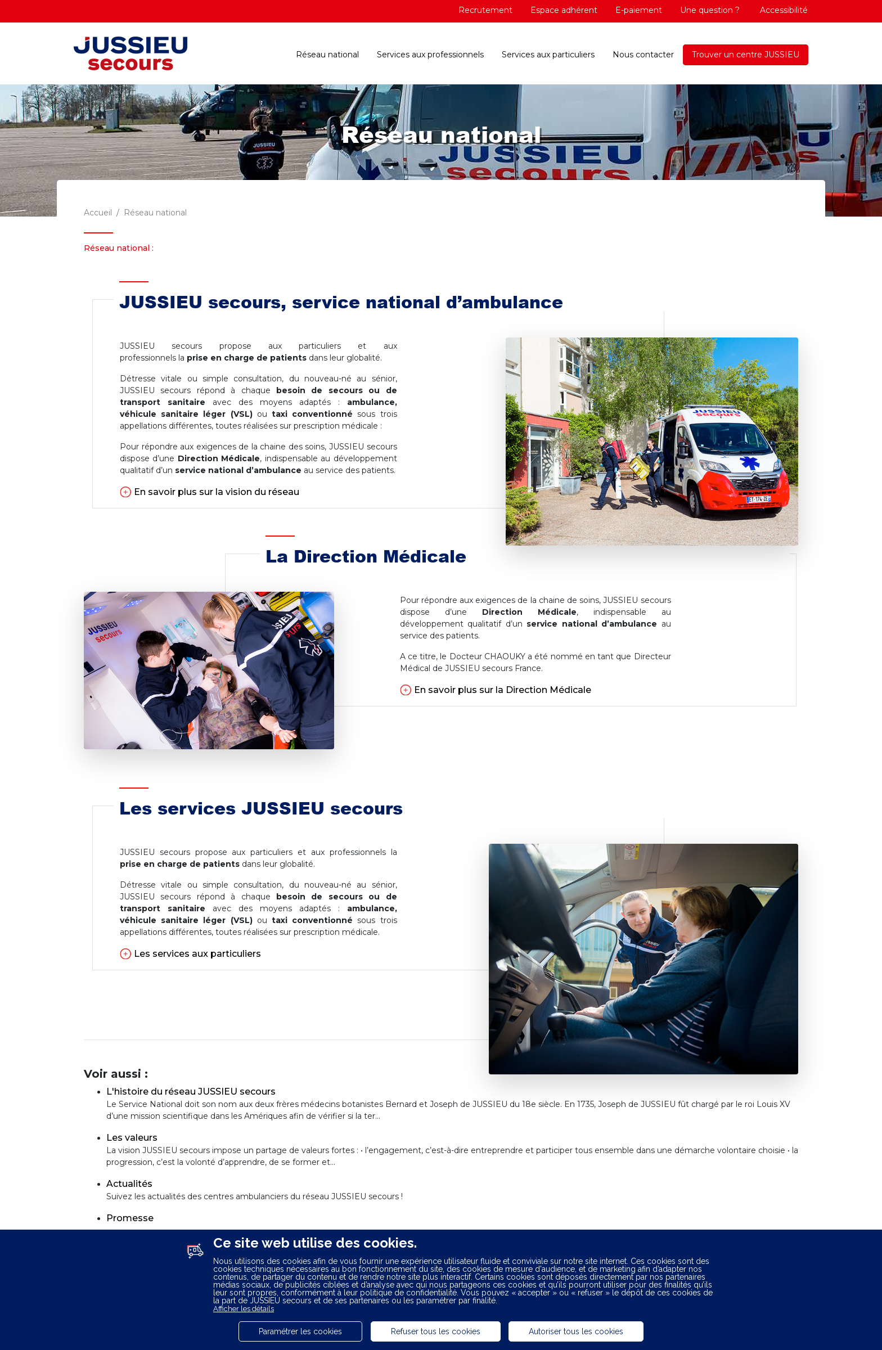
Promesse (130, 1218)
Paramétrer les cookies (300, 1331)
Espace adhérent (563, 10)
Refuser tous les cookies (435, 1331)
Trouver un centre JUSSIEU (745, 55)
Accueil (98, 213)
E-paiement (638, 10)
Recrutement (485, 10)
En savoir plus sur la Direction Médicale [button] (502, 690)
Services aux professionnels (430, 55)
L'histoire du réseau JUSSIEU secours (191, 1091)
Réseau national (327, 55)
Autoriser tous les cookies (576, 1331)
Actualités (129, 1183)
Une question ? (710, 10)
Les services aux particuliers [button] (197, 953)
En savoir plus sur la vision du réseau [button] (216, 492)
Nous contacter (643, 55)
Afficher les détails (243, 1308)
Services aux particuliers (548, 55)
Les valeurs (132, 1137)
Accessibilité (783, 10)
